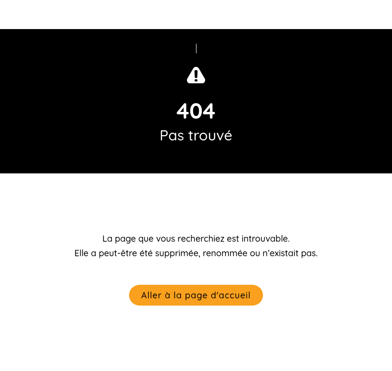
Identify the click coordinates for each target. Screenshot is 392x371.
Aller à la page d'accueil (196, 295)
